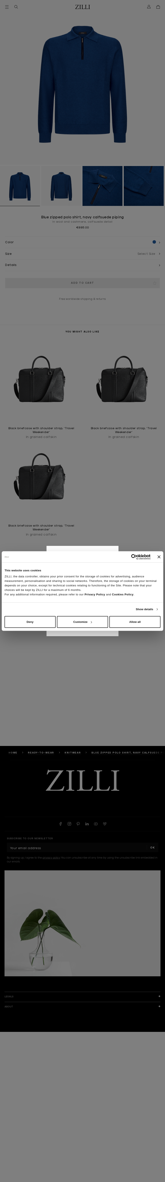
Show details (144, 609)
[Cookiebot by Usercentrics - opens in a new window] (132, 557)
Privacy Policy (94, 594)
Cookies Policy (122, 594)
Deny (30, 621)
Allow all (135, 621)
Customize (82, 621)
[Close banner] (158, 556)
